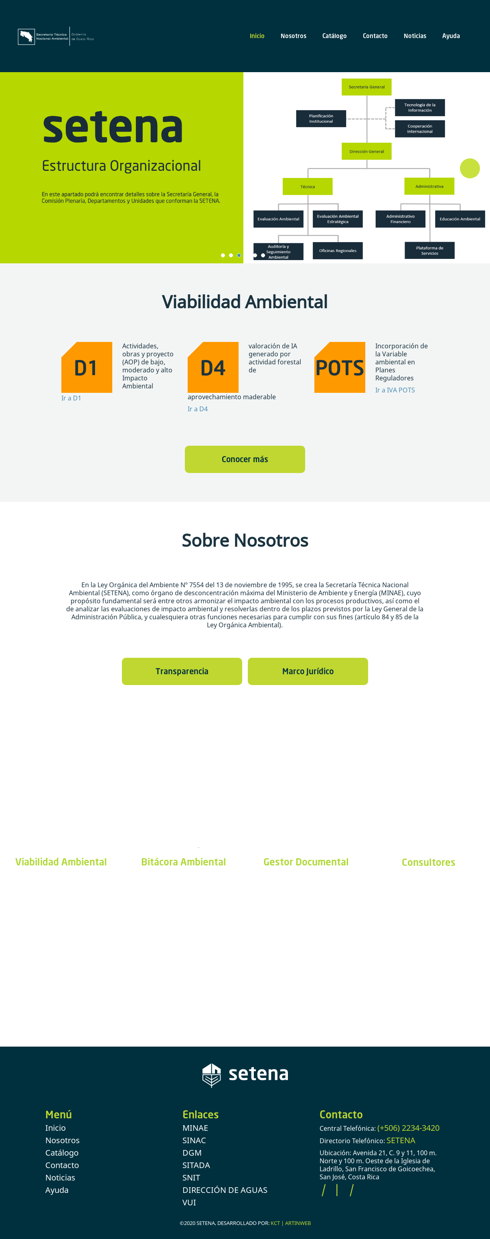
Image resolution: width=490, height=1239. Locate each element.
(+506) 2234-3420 (408, 1127)
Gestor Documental (306, 861)
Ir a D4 (198, 408)
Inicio (257, 35)
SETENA (401, 1140)
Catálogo (334, 35)
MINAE (195, 1127)
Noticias (415, 35)
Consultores (429, 862)
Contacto (375, 35)
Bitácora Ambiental (183, 861)
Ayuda (451, 35)
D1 (87, 367)
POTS (339, 367)
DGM (192, 1152)
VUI (189, 1202)
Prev (20, 168)
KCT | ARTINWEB (291, 1223)
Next (470, 168)
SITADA (196, 1165)
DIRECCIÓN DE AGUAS (224, 1189)
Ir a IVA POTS (395, 390)
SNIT (191, 1177)
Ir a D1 (71, 398)
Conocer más (245, 459)
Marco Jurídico (308, 671)
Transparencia (182, 671)
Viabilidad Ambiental (61, 861)
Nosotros (293, 35)
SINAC (194, 1140)
